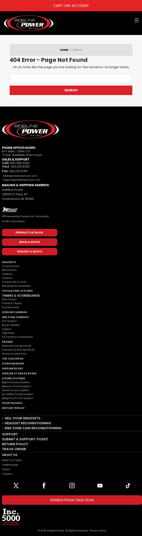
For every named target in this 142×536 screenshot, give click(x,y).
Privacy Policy (98, 530)
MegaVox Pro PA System (17, 398)
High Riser (8, 333)
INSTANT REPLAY (13, 408)
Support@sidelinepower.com (21, 180)
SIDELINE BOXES (12, 368)
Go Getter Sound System (17, 394)
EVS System (9, 321)
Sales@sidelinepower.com (19, 176)
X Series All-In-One (14, 282)
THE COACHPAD (13, 358)
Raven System (11, 325)
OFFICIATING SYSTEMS (17, 291)
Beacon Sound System (16, 386)
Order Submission (13, 221)
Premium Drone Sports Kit (18, 350)
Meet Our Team (12, 460)
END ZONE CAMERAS (15, 317)
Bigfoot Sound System (16, 382)
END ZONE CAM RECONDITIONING (33, 428)
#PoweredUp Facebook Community (25, 216)
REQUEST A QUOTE (29, 251)
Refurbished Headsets (16, 286)
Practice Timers (12, 303)
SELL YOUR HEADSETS (22, 418)
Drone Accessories (14, 354)
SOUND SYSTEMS (13, 378)
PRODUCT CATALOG (30, 232)
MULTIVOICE (9, 270)
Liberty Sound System (15, 390)
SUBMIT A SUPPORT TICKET (25, 439)
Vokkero (7, 274)
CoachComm (11, 266)
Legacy (6, 329)
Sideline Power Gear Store (72, 500)
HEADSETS (9, 262)
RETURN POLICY (15, 444)
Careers (7, 474)
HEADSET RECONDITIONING (28, 423)
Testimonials (10, 465)
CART (58, 5)
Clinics (6, 469)
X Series (7, 278)
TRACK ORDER (14, 449)
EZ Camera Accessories (17, 337)
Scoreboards (10, 307)
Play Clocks (9, 299)
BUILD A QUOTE (29, 242)
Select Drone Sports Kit (16, 346)
